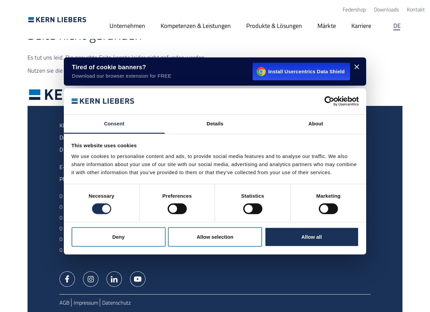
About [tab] (315, 123)
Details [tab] (215, 123)
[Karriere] (361, 26)
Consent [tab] (114, 123)
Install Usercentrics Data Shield (301, 71)
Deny (118, 237)
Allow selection (215, 237)
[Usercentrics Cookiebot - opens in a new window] (329, 101)
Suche (418, 26)
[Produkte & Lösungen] (274, 26)
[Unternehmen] (127, 26)
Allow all (311, 237)
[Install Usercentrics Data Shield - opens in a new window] (215, 71)
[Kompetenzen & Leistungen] (196, 26)
